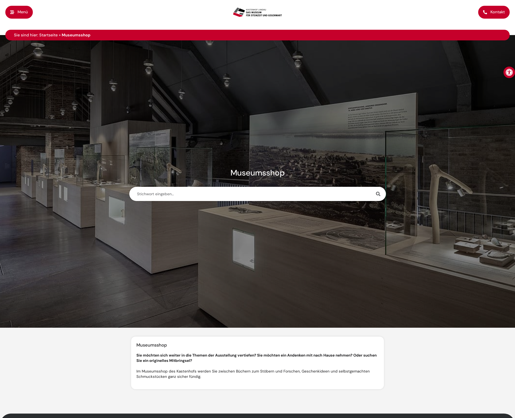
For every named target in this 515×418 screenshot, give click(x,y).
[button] (19, 12)
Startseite (48, 35)
